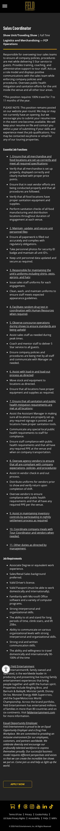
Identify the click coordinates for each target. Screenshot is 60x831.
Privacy (28, 814)
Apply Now (18, 784)
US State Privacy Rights (14, 818)
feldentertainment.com (41, 712)
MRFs (54, 818)
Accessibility (34, 818)
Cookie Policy (41, 814)
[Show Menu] (5, 6)
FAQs (45, 818)
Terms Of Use (15, 814)
